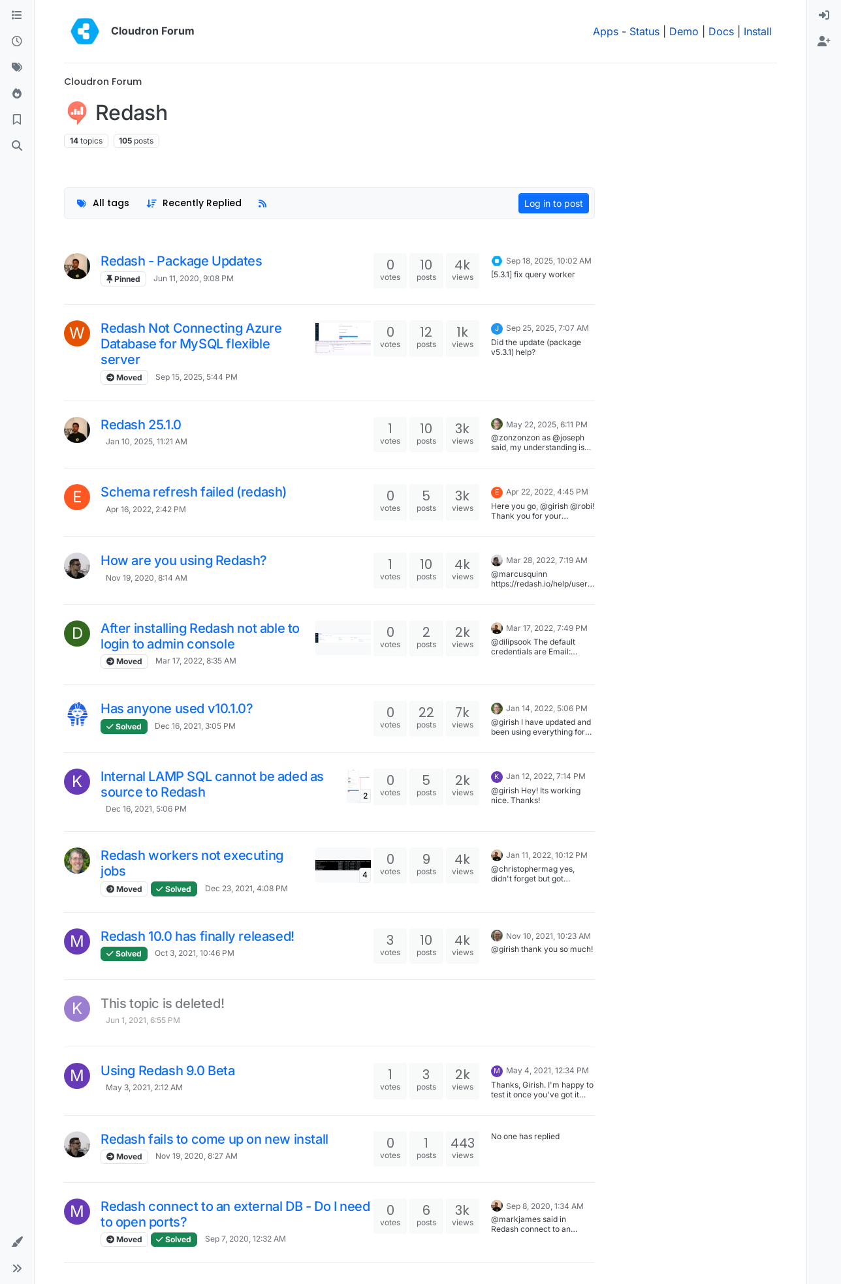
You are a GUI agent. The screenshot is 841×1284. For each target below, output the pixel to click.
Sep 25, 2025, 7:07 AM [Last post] (547, 328)
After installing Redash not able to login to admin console (200, 636)
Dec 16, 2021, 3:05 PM (195, 726)
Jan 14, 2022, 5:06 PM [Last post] (547, 708)
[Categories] (17, 15)
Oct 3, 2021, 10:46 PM (194, 953)
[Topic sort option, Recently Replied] (194, 203)
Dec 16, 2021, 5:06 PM (146, 809)
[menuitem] (824, 15)
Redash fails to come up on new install (214, 1139)
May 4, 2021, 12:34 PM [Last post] (547, 1070)
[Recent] (17, 41)
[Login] (824, 15)
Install (758, 31)
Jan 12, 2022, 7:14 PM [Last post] (546, 776)
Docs (721, 31)
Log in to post (553, 203)
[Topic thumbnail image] (343, 337)
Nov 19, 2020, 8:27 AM (196, 1156)
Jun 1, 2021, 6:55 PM (143, 1020)
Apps (605, 31)
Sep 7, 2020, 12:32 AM (245, 1239)
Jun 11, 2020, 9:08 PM (193, 278)
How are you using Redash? (184, 560)
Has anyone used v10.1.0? (177, 708)
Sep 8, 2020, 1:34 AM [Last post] (545, 1206)
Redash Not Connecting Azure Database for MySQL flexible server (191, 343)
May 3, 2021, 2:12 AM (144, 1087)
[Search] (17, 146)
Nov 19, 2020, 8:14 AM (146, 578)
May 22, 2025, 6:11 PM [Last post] (547, 424)
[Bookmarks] (17, 120)
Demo (684, 31)
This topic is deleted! (162, 1003)
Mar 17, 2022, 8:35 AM (195, 660)
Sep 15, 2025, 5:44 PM (196, 377)
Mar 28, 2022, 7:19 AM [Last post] (547, 560)
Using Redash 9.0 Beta (168, 1070)
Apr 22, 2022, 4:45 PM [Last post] (547, 492)
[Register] (824, 41)
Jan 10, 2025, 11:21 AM (146, 441)
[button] (17, 1242)
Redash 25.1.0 (141, 425)
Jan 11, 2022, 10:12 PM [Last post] (547, 855)
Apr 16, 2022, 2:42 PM (146, 509)
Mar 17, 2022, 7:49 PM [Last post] (547, 628)
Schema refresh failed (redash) (194, 492)
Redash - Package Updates (181, 261)
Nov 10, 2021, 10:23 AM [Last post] (548, 936)
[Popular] (17, 94)
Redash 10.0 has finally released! (197, 936)
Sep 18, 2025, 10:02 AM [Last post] (549, 261)
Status (644, 31)
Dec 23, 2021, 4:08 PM (246, 888)
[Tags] (17, 67)
